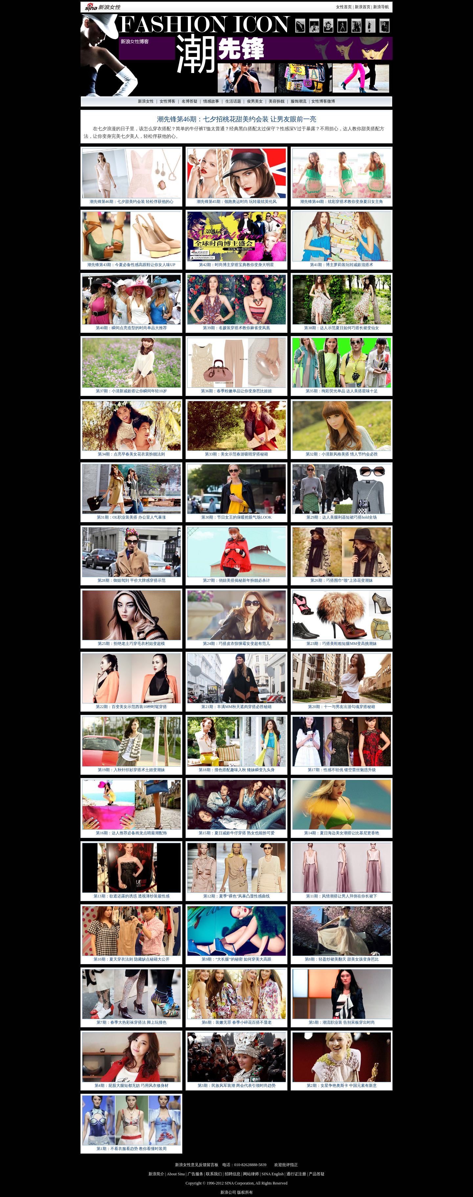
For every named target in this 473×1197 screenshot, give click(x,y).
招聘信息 (232, 1174)
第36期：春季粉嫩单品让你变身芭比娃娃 (236, 391)
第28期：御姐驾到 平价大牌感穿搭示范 (132, 580)
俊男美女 (255, 101)
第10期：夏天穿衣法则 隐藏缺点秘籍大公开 (131, 959)
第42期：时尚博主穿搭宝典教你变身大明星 (236, 264)
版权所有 (245, 1192)
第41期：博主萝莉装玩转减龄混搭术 (341, 264)
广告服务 (195, 1174)
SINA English (272, 1174)
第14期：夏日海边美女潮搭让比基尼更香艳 (341, 833)
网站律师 (251, 1174)
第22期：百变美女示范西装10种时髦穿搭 (131, 706)
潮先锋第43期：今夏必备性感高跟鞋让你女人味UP (131, 264)
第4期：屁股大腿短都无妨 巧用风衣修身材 (132, 1085)
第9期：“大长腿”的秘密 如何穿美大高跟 (236, 959)
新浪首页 (363, 7)
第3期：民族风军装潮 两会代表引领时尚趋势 (237, 1085)
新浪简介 (156, 1174)
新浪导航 (381, 7)
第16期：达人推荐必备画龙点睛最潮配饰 (131, 833)
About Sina (176, 1174)
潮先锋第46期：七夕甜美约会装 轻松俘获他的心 (131, 201)
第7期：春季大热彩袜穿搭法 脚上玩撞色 (132, 1022)
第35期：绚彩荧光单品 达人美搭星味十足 (342, 391)
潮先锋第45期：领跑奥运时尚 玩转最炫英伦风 (237, 201)
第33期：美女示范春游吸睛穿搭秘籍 (236, 454)
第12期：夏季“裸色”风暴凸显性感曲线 (236, 896)
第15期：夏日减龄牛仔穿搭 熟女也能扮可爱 (237, 833)
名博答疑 (189, 101)
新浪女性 (146, 101)
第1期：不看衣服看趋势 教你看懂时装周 (132, 1148)
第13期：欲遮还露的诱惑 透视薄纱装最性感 (131, 896)
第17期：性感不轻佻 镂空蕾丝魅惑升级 (342, 770)
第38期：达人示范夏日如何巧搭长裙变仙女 (341, 328)
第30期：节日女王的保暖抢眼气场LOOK (236, 517)
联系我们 (214, 1174)
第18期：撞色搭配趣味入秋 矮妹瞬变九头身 (237, 770)
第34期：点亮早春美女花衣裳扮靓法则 (131, 454)
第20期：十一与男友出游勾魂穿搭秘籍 (341, 706)
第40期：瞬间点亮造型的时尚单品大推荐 (131, 328)
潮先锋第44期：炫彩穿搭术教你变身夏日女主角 (341, 201)
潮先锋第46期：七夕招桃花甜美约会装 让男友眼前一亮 (236, 119)
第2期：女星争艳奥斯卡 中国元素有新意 (342, 1085)
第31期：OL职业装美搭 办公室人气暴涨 (131, 517)
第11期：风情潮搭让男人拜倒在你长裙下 (341, 896)
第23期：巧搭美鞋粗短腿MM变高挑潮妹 (341, 643)
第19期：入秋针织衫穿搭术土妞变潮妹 (131, 770)
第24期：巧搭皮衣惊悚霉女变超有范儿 (236, 643)
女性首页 (344, 7)
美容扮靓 (276, 101)
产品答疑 (317, 1174)
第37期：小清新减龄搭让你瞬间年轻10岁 (131, 391)
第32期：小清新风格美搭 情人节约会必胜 (342, 454)
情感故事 (211, 101)
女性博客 (167, 101)
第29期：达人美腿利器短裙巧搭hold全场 (341, 517)
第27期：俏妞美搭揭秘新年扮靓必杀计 (236, 580)
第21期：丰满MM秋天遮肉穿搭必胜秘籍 (236, 706)
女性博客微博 (323, 101)
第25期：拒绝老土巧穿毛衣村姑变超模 (131, 643)
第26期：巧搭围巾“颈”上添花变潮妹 (341, 580)
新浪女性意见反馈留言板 (196, 1164)
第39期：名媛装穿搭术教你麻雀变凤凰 (236, 328)
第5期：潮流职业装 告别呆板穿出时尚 (342, 1022)
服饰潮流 (298, 101)
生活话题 (233, 101)
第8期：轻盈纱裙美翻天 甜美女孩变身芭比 (342, 959)
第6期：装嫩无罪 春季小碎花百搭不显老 (237, 1022)
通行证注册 (296, 1174)
